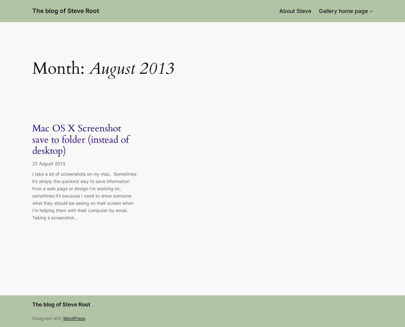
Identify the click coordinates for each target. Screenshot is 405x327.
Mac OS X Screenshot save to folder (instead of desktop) (80, 140)
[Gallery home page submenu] (371, 11)
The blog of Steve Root (65, 11)
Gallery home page (343, 11)
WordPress (74, 318)
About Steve (295, 11)
